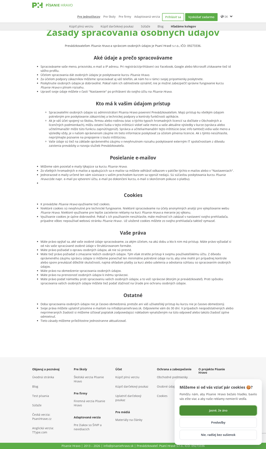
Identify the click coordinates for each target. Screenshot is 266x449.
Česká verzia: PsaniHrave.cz (42, 417)
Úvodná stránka (43, 377)
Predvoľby (218, 422)
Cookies (162, 396)
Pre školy (109, 17)
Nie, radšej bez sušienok (218, 435)
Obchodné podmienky (172, 377)
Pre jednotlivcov (88, 17)
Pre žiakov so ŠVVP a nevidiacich (88, 427)
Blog (161, 26)
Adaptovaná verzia (147, 17)
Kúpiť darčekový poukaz (117, 26)
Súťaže (145, 26)
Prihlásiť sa (173, 17)
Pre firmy (125, 17)
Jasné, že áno (218, 410)
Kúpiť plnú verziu (81, 26)
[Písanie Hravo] (59, 9)
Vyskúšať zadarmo (201, 17)
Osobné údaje (166, 386)
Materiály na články (128, 420)
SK (227, 17)
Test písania (40, 396)
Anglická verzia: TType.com (43, 430)
